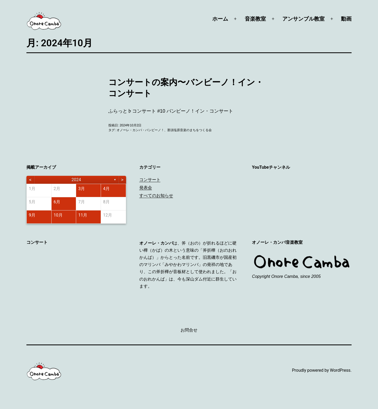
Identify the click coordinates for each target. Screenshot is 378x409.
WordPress (340, 370)
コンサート (149, 179)
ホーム (220, 19)
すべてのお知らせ (156, 195)
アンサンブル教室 (303, 19)
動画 (346, 19)
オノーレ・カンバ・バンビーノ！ (140, 130)
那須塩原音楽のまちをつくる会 (189, 130)
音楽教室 (255, 19)
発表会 (145, 187)
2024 (76, 179)
